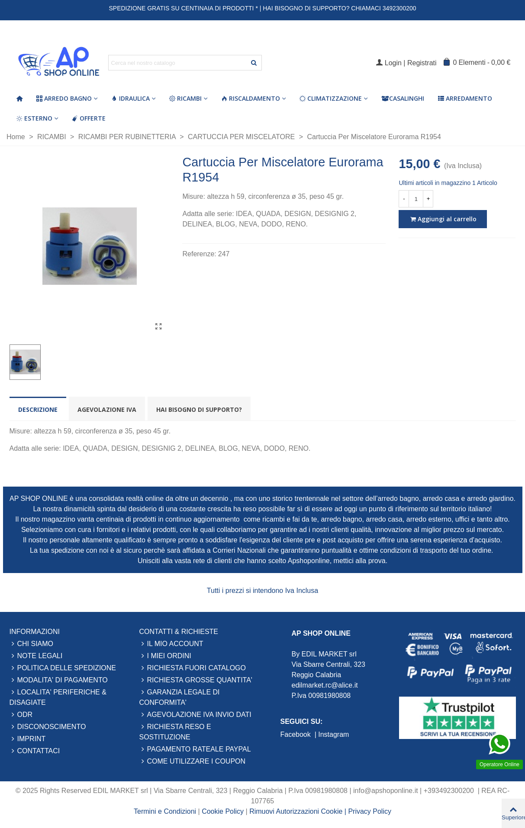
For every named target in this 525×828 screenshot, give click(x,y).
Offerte (89, 118)
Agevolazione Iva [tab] (106, 409)
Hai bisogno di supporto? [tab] (199, 409)
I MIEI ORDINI (165, 656)
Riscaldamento (250, 98)
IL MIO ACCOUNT (171, 644)
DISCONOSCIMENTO (48, 727)
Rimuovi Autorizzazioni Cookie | (298, 811)
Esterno (34, 118)
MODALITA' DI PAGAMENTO (59, 680)
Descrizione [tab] (38, 409)
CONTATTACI (35, 751)
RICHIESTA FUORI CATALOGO (192, 668)
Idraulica (130, 98)
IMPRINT (28, 739)
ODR (21, 715)
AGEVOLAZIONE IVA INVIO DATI (195, 715)
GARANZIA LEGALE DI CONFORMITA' (179, 696)
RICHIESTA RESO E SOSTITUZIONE (175, 731)
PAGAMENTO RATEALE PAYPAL (195, 749)
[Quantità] (416, 198)
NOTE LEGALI (36, 656)
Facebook (296, 734)
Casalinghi (402, 98)
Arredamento (465, 98)
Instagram (333, 734)
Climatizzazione (331, 98)
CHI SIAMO (32, 644)
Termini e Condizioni (165, 811)
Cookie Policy (223, 811)
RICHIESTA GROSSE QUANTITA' (195, 680)
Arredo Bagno (64, 98)
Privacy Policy (369, 811)
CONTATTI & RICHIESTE (179, 631)
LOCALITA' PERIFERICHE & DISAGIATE (58, 696)
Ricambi (185, 98)
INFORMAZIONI (35, 631)
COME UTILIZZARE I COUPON (192, 761)
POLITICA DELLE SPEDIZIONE (63, 668)
